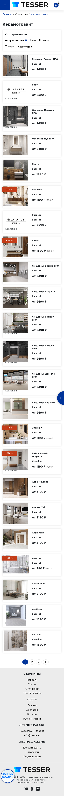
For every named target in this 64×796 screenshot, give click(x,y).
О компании (32, 688)
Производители (32, 693)
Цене (33, 40)
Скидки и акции (32, 756)
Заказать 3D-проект (32, 731)
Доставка (32, 709)
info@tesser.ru (32, 735)
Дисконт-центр (32, 747)
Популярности (16, 40)
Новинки (44, 40)
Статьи (32, 684)
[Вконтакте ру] (26, 789)
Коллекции (21, 14)
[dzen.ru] (38, 789)
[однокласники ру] (32, 789)
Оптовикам (32, 752)
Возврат (32, 714)
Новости (32, 680)
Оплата (32, 705)
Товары (9, 46)
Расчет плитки (32, 718)
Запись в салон (7, 775)
